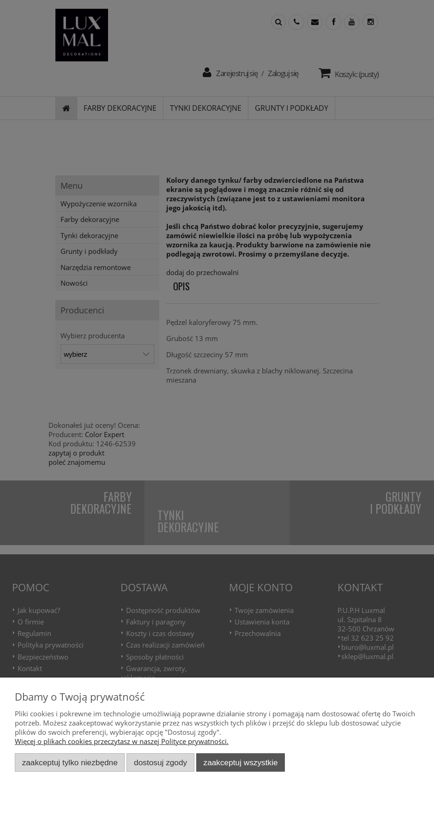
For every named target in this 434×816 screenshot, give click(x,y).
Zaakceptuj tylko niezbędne (70, 762)
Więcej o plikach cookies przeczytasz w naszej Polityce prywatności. (122, 741)
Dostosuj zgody (160, 762)
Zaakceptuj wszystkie (241, 762)
